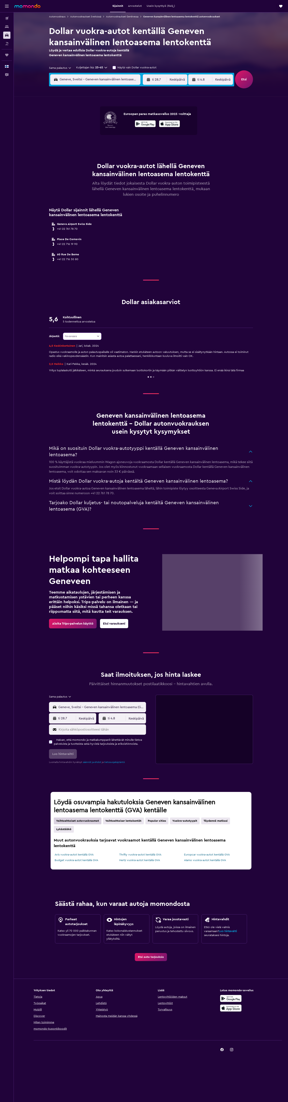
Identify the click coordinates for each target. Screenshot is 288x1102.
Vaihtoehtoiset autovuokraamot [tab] (77, 821)
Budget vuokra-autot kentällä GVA (76, 860)
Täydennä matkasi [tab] (216, 821)
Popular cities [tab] (157, 821)
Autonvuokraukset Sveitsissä (85, 16)
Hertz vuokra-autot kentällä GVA (139, 860)
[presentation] (169, 123)
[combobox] (60, 68)
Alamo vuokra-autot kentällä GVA (205, 860)
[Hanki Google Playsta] (145, 124)
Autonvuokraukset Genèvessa (122, 16)
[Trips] (7, 55)
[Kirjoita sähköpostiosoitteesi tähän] (101, 730)
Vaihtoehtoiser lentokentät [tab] (123, 821)
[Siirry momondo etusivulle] (27, 6)
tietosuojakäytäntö (114, 762)
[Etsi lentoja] (7, 18)
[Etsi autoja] (7, 35)
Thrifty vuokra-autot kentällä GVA (140, 854)
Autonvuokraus (57, 16)
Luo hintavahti (228, 931)
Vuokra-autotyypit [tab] (184, 821)
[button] (6, 6)
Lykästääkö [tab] (63, 829)
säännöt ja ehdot (92, 762)
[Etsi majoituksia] (7, 27)
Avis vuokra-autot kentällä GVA (74, 854)
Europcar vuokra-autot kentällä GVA (207, 854)
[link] (73, 623)
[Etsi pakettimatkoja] (7, 44)
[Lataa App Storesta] (169, 124)
